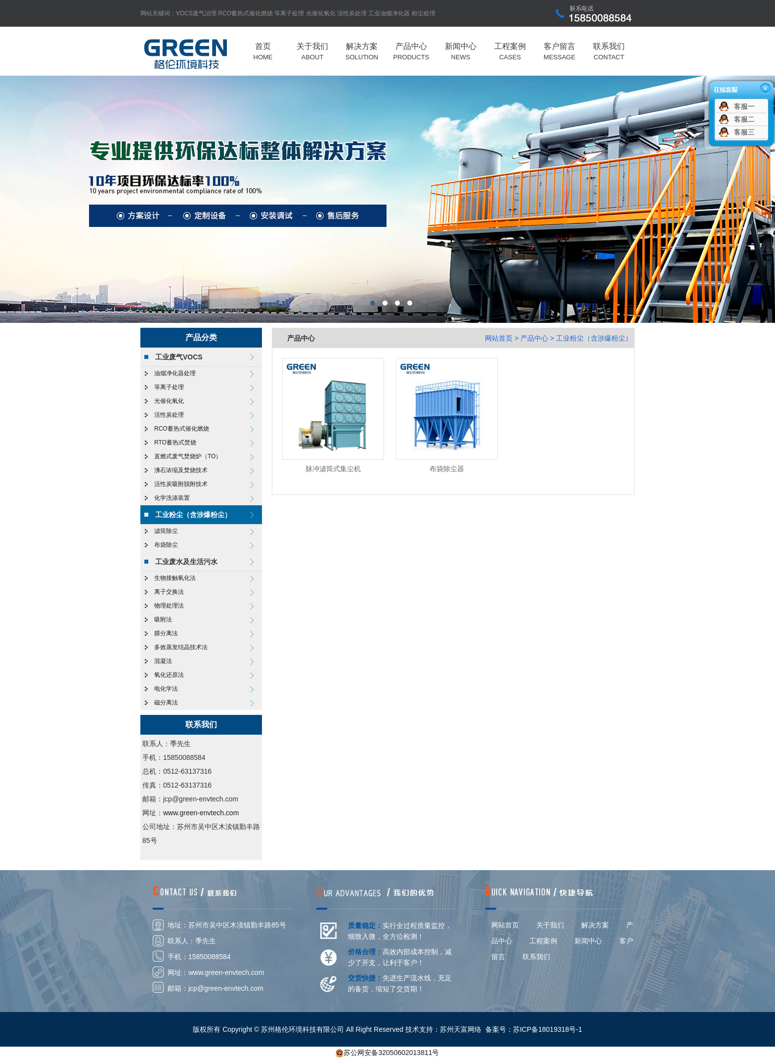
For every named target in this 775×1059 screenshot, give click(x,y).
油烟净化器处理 (175, 373)
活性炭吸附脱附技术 (181, 484)
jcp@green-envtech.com (225, 988)
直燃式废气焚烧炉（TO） (187, 456)
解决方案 (595, 925)
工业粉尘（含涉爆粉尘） (193, 515)
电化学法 (166, 688)
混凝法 (163, 661)
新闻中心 (588, 941)
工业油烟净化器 (389, 13)
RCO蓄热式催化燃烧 (245, 13)
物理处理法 (169, 605)
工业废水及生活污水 (186, 562)
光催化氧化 (321, 13)
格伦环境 (387, 199)
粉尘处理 (423, 13)
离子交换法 (169, 591)
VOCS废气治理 (196, 13)
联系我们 (536, 957)
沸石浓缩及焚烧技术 (181, 470)
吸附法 (163, 619)
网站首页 (499, 338)
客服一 (744, 106)
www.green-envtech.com (201, 813)
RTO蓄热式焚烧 (175, 442)
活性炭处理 (352, 13)
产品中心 (534, 338)
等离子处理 (289, 13)
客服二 (744, 119)
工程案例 (543, 941)
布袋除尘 (166, 544)
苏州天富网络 (460, 1029)
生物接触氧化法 (175, 577)
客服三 (744, 132)
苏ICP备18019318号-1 (547, 1029)
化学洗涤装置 (172, 497)
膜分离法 (166, 633)
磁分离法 (166, 702)
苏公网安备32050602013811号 (391, 1053)
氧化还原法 (169, 674)
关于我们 (550, 925)
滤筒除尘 (166, 531)
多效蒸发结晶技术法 (181, 647)
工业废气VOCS (179, 357)
